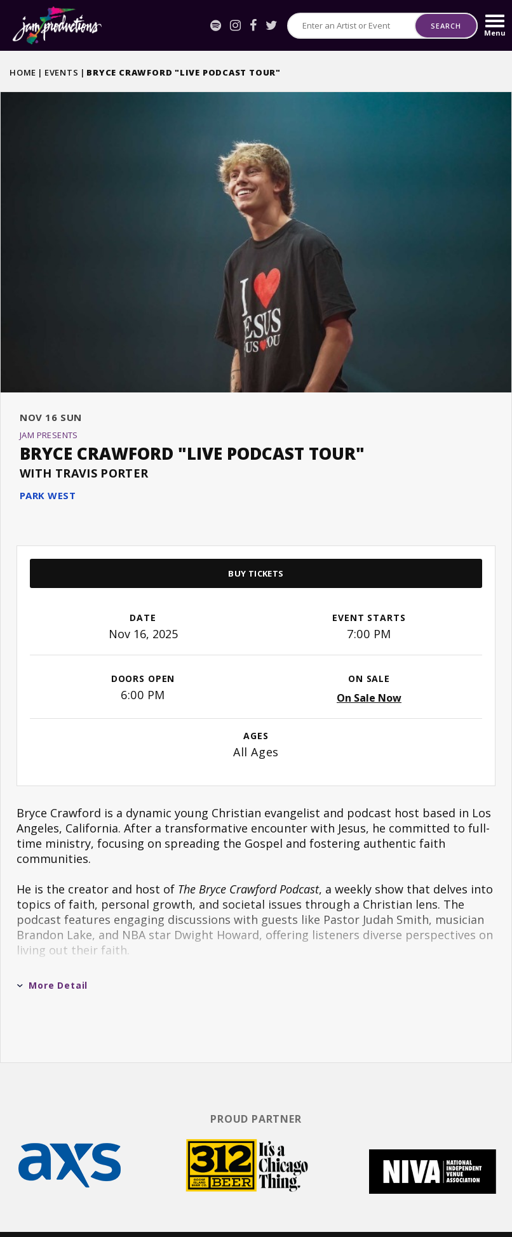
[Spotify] (215, 25)
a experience (436, 1212)
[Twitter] (272, 25)
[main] (256, 559)
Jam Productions (57, 25)
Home (23, 72)
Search (446, 25)
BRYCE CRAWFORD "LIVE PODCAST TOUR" (192, 420)
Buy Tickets (255, 540)
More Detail (52, 952)
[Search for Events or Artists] (351, 25)
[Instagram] (235, 25)
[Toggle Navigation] (495, 25)
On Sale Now (369, 665)
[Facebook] (253, 25)
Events (61, 72)
